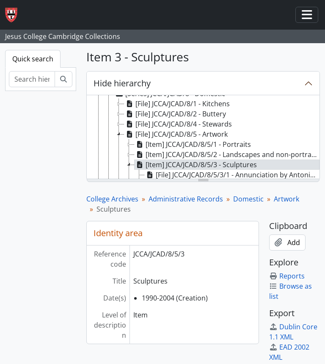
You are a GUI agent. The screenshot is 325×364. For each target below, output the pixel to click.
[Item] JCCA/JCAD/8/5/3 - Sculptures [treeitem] (196, 165)
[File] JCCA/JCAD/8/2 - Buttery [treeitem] (175, 114)
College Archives (112, 199)
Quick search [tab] (32, 58)
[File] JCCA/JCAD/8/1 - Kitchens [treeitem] (177, 104)
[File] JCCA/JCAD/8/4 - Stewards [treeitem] (178, 124)
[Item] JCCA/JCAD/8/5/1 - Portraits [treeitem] (193, 144)
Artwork (286, 199)
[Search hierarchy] (32, 79)
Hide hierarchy (122, 83)
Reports (287, 276)
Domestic (248, 199)
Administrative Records (186, 199)
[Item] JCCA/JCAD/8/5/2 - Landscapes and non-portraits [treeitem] (227, 154)
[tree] (203, 137)
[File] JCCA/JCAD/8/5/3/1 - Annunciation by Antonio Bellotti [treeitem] (232, 175)
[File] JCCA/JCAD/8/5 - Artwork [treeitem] (176, 134)
